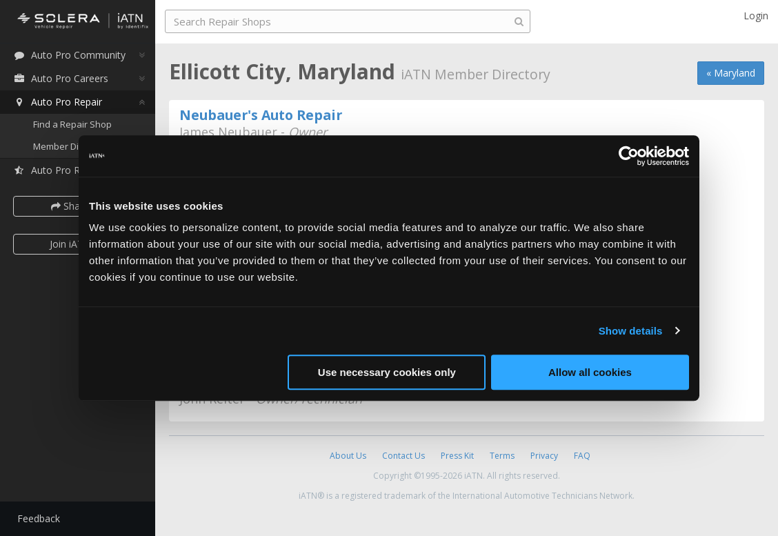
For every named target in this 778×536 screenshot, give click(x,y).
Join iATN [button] (70, 243)
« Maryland (730, 72)
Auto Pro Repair (57, 101)
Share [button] (71, 205)
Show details (631, 331)
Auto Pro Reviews (61, 170)
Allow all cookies (590, 372)
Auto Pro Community (69, 54)
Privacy (544, 455)
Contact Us (403, 455)
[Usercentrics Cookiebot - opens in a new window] (628, 156)
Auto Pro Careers (60, 78)
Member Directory (70, 146)
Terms (502, 455)
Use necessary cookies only (387, 372)
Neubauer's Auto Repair (260, 115)
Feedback (38, 518)
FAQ (582, 455)
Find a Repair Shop (72, 124)
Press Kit (457, 455)
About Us (348, 455)
